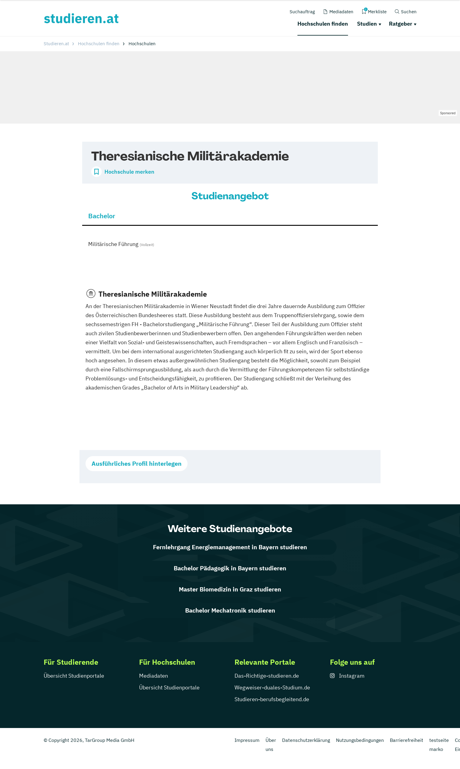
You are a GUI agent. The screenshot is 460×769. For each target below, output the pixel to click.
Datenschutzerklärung (306, 740)
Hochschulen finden (322, 23)
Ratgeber (400, 23)
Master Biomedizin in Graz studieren (230, 589)
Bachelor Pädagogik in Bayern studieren (230, 568)
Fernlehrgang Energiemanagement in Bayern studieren (230, 547)
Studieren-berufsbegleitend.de (272, 699)
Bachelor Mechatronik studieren (230, 610)
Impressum (247, 740)
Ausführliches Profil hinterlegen (137, 463)
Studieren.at (56, 43)
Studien (367, 23)
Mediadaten (153, 675)
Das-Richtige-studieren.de (267, 675)
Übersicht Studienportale (74, 675)
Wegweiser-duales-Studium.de (272, 687)
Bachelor (101, 215)
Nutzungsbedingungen (360, 740)
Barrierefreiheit (406, 740)
